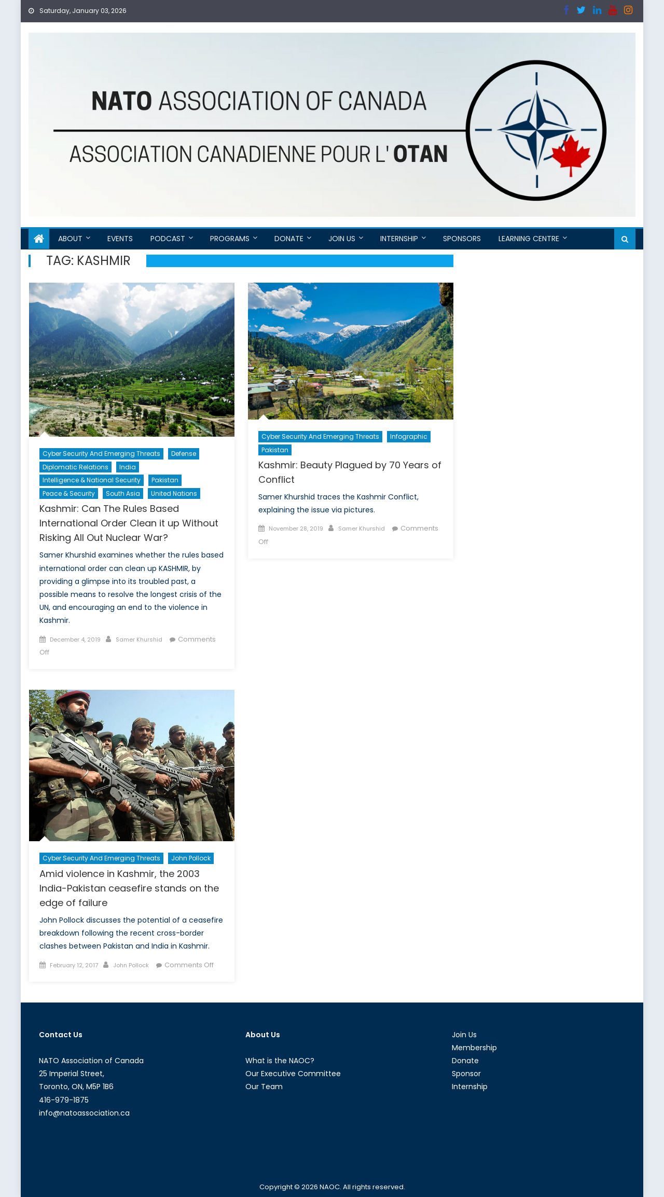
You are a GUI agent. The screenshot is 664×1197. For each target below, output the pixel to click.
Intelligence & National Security (92, 480)
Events (120, 238)
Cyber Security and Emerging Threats (101, 453)
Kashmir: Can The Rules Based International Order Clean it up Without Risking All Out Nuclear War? (128, 523)
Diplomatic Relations (75, 467)
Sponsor (466, 1073)
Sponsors (462, 238)
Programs (230, 238)
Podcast (167, 238)
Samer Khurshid (139, 639)
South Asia (123, 493)
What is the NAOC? (279, 1060)
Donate (288, 238)
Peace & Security (69, 493)
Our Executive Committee (293, 1073)
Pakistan (164, 480)
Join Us (341, 238)
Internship (399, 238)
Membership (474, 1047)
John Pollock (191, 858)
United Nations (174, 493)
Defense (183, 453)
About (70, 238)
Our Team (264, 1086)
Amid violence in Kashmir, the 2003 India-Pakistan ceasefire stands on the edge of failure (129, 888)
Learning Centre (529, 238)
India (127, 467)
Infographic (408, 436)
